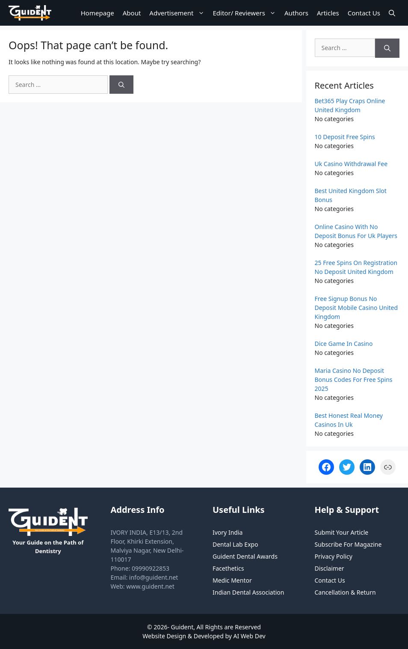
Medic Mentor (232, 580)
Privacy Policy (333, 556)
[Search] (121, 84)
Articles (328, 13)
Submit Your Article (342, 532)
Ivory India (227, 532)
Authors (296, 13)
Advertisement (178, 12)
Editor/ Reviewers (246, 12)
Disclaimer (329, 568)
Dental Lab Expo (235, 544)
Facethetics (228, 568)
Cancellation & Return (345, 592)
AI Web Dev (250, 636)
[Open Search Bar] (391, 12)
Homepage (97, 13)
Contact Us (364, 13)
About (132, 13)
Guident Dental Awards (245, 556)
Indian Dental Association (248, 592)
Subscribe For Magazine (348, 544)
